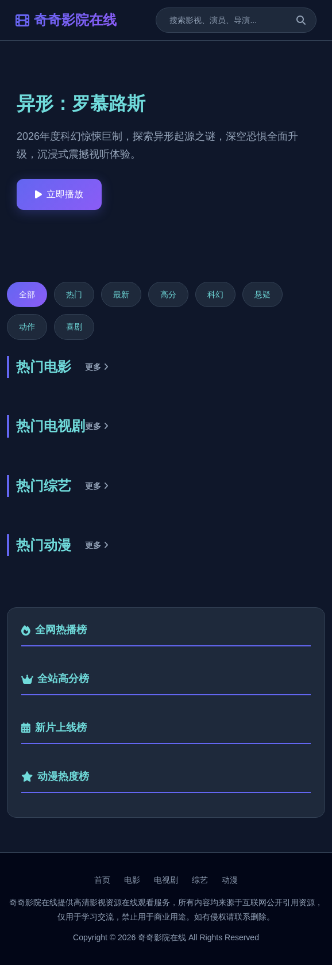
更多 (97, 367)
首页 (102, 879)
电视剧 (166, 879)
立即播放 (59, 194)
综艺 (200, 879)
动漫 (230, 879)
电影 (132, 879)
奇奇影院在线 (66, 20)
